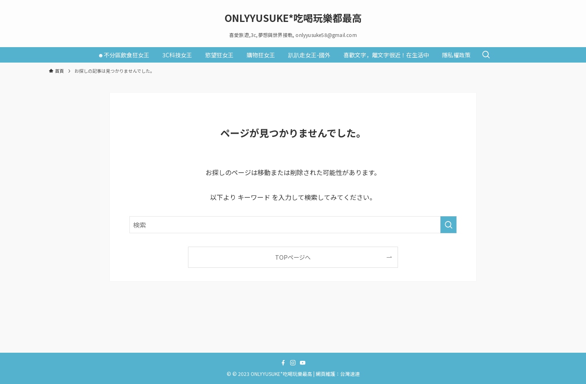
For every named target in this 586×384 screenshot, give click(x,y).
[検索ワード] (293, 224)
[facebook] (283, 363)
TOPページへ (292, 257)
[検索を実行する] (448, 224)
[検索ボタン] (486, 55)
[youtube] (302, 363)
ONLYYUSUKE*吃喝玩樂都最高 (293, 18)
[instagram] (293, 363)
